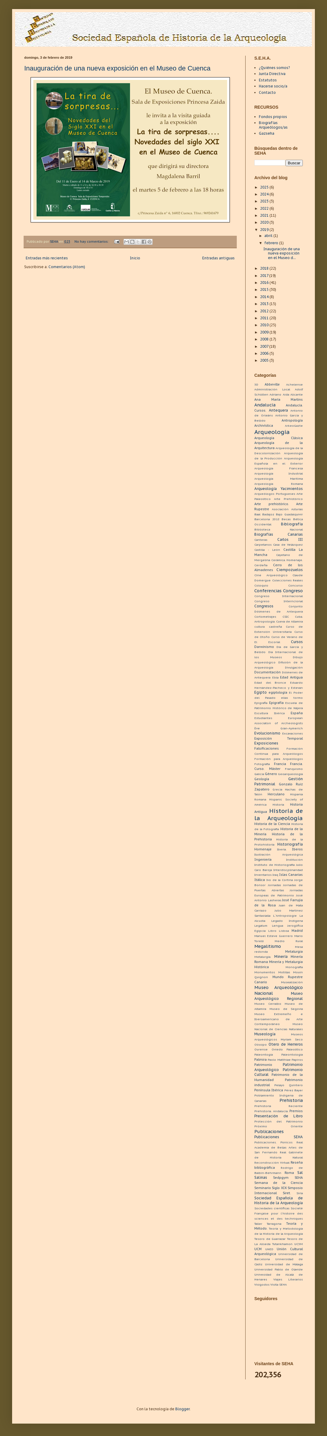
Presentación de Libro (278, 1116)
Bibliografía (292, 524)
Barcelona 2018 (266, 519)
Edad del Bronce (270, 683)
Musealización (292, 982)
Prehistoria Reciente (278, 1106)
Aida (286, 394)
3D (256, 384)
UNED (269, 1249)
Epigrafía (276, 703)
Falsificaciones (266, 748)
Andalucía (265, 405)
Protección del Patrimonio (278, 1121)
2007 (264, 346)
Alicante (296, 394)
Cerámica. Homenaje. (287, 560)
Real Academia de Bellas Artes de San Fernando (278, 1147)
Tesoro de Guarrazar (270, 1239)
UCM (258, 1249)
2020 (264, 222)
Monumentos (264, 972)
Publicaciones (269, 1131)
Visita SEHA (278, 1284)
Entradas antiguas (218, 258)
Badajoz (268, 514)
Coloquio (261, 585)
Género (271, 774)
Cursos (297, 641)
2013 (264, 303)
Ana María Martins (278, 399)
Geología (261, 779)
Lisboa (284, 931)
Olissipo (260, 1045)
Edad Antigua (291, 677)
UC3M (298, 1244)
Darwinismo (264, 647)
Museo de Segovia (286, 1009)
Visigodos (261, 1284)
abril (268, 235)
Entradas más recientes (47, 258)
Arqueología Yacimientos (278, 488)
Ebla (275, 677)
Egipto (260, 692)
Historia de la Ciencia (272, 824)
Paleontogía (263, 1054)
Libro (272, 931)
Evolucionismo (267, 733)
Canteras (260, 540)
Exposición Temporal (278, 738)
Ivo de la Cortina (279, 880)
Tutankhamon (282, 1244)
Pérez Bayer (293, 1090)
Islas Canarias (291, 874)
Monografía (294, 967)
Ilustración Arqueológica (278, 854)
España (297, 713)
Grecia (277, 789)
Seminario (262, 1188)
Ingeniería (263, 859)
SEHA (299, 1177)
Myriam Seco (292, 1039)
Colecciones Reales (287, 580)
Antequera (278, 410)
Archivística (263, 425)
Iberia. (281, 849)
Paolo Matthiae (279, 1060)
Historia (278, 805)
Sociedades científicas (271, 1208)
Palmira (260, 1059)
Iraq (275, 875)
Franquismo (294, 769)
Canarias (295, 534)
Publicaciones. (265, 1142)
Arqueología (272, 431)
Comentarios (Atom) (66, 267)
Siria (299, 1193)
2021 (264, 215)
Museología (265, 1034)
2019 (264, 229)
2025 (264, 187)
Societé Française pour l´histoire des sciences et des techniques (278, 1213)
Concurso (295, 585)
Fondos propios (273, 116)
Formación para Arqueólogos (278, 759)
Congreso (293, 590)
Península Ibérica (268, 1090)
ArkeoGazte (294, 426)
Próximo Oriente (278, 1126)
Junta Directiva (272, 73)
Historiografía (290, 844)
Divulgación (294, 667)
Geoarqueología (290, 774)
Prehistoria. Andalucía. (271, 1111)
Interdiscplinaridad (288, 870)
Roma (289, 1173)
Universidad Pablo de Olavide (278, 1269)
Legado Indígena (287, 921)
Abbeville (272, 384)
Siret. (287, 1193)
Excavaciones (292, 733)
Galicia (259, 774)
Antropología (292, 420)
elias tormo (292, 698)
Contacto (267, 92)
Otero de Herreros (286, 1044)
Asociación (280, 509)
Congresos (263, 606)
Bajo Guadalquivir (289, 514)
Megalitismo (267, 946)
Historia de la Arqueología (278, 814)
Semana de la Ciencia (278, 1183)
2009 (264, 332)
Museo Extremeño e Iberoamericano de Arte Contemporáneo (278, 1019)
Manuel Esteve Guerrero (273, 936)
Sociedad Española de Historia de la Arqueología (278, 1200)
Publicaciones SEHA (278, 1137)
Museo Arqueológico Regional (278, 996)
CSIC (285, 617)
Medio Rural (289, 941)
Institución (294, 860)
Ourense (261, 1049)
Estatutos (268, 80)
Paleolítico (294, 1049)
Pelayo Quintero (288, 1085)
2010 (264, 325)
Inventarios (263, 875)
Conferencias (268, 590)
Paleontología (292, 1054)
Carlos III (290, 539)
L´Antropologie (285, 916)
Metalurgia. (262, 957)
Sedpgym (281, 1177)
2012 (264, 311)
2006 (264, 353)
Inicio (135, 258)
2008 (264, 339)
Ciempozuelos (289, 569)
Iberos (297, 849)
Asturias (297, 509)
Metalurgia (294, 951)
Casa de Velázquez (288, 545)
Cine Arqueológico (271, 575)
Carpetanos (263, 545)
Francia (280, 764)
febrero (271, 243)
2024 (264, 194)
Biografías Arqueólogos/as (273, 124)
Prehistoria (291, 1100)
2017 (264, 275)
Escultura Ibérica (269, 713)
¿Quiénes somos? (274, 67)
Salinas (260, 1177)
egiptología (278, 692)
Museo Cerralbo (267, 1004)
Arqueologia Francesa (278, 468)
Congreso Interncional (278, 601)
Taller (258, 1224)
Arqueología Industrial (278, 473)
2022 (264, 208)
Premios (296, 1111)
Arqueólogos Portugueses (274, 494)
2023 (264, 201)
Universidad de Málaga (284, 1264)
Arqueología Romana (278, 484)
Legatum (260, 926)
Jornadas (274, 885)
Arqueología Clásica (278, 438)
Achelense (294, 384)
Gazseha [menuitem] (266, 133)
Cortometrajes (265, 617)
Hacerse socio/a (273, 86)
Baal (257, 514)
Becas (286, 519)
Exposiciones (266, 743)
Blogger (182, 1409)
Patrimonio (263, 1065)
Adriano (275, 394)
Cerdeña (260, 565)
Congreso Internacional (278, 596)
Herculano (276, 794)
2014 (264, 296)
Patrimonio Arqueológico (278, 1067)
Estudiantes (263, 718)
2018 (264, 268)
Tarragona (274, 1224)
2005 (264, 360)
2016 (264, 282)
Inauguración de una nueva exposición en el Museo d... (281, 253)
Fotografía (262, 764)
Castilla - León (267, 550)
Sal (300, 1172)
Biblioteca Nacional (278, 529)
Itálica (259, 880)
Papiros (297, 1060)
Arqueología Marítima (278, 479)
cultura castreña (268, 627)
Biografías (263, 534)
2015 (264, 289)
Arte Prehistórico (288, 499)
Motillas (284, 972)
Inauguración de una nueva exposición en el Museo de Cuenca (117, 68)
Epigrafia (260, 703)
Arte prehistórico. (271, 504)
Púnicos (286, 1142)
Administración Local (272, 389)
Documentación (267, 672)
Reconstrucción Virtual (271, 1163)
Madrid (297, 930)
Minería (281, 956)
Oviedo (277, 1049)
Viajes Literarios (288, 1279)
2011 (264, 318)
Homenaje (263, 849)
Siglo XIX (279, 1188)
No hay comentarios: (91, 241)
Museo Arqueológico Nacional (278, 990)
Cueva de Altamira (289, 621)
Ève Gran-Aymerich (278, 728)
